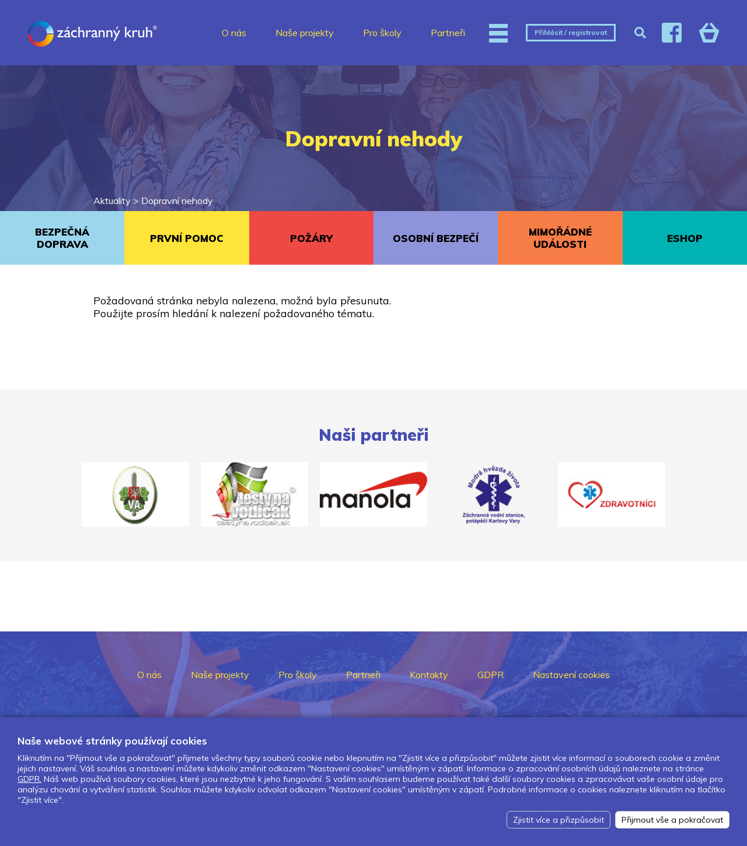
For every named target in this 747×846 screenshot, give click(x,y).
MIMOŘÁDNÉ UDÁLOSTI (560, 238)
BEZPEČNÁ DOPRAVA (62, 238)
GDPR (490, 674)
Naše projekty (304, 32)
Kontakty (429, 674)
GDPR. (29, 779)
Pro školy (382, 32)
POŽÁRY (311, 238)
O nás (234, 32)
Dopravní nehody (177, 200)
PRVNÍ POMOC (187, 238)
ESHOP (685, 238)
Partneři (448, 32)
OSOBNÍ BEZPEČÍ (436, 238)
